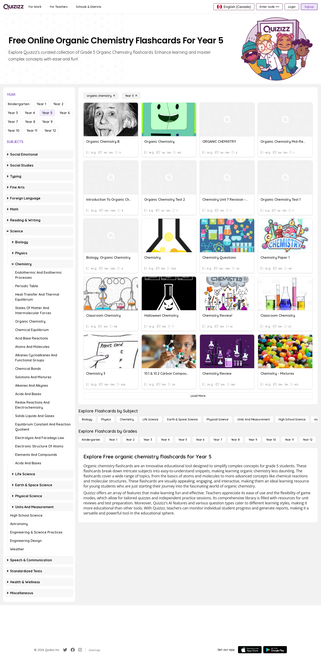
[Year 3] (148, 439)
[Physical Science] (217, 419)
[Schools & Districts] (88, 6)
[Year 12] (307, 439)
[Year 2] (130, 439)
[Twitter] (65, 650)
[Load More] (198, 395)
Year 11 (32, 130)
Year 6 (65, 113)
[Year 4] (165, 439)
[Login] (292, 6)
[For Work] (35, 6)
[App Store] (250, 649)
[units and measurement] (253, 419)
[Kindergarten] (91, 439)
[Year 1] (112, 439)
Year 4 (30, 113)
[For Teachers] (59, 6)
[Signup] (309, 6)
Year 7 (13, 122)
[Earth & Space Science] (182, 419)
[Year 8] (235, 439)
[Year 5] (131, 95)
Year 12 (50, 130)
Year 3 (13, 113)
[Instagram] (80, 650)
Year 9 (47, 122)
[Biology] (87, 419)
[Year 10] (271, 439)
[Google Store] (275, 649)
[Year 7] (218, 439)
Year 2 (58, 104)
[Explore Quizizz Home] (13, 6)
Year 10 (13, 130)
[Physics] (106, 419)
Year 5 (47, 113)
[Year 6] (200, 439)
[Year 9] (253, 439)
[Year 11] (289, 439)
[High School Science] (292, 419)
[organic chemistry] (100, 95)
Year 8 (30, 122)
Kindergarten (18, 104)
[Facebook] (73, 650)
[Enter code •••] (269, 6)
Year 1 (41, 104)
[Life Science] (150, 419)
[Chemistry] (126, 419)
